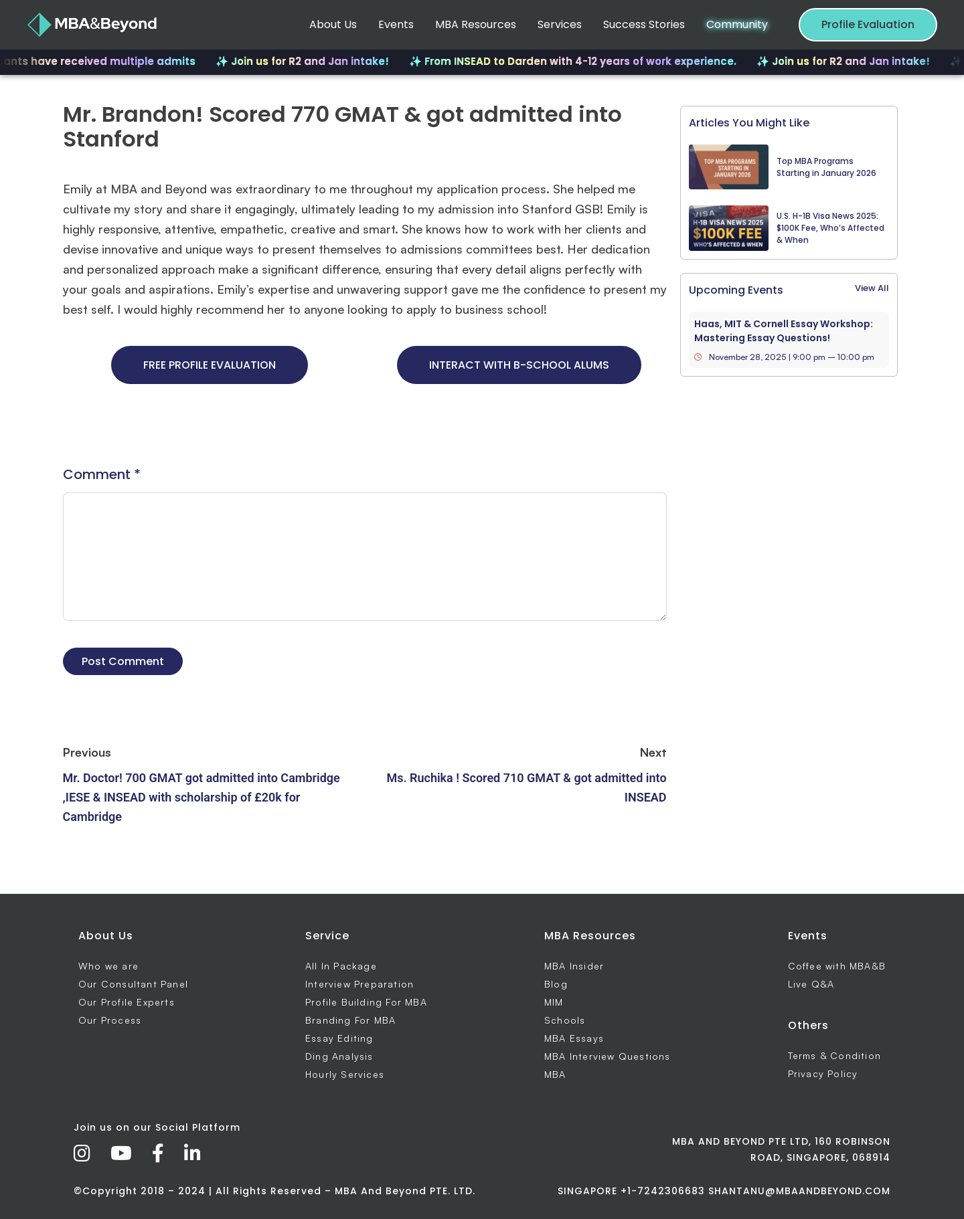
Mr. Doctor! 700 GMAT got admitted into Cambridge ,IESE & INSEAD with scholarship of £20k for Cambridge (201, 797)
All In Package (341, 965)
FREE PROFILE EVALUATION (209, 365)
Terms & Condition (834, 1055)
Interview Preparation (359, 984)
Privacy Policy (823, 1073)
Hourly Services (344, 1074)
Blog (556, 984)
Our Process (109, 1020)
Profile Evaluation (867, 24)
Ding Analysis (339, 1056)
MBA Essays (574, 1038)
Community (737, 24)
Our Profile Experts (126, 1002)
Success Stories (644, 24)
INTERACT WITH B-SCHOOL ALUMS (519, 365)
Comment (102, 474)
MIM (554, 1002)
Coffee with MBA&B (837, 965)
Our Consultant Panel (133, 984)
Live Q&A (811, 984)
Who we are (108, 965)
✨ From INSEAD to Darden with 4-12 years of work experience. (580, 61)
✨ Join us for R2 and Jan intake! (309, 61)
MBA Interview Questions (607, 1056)
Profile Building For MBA (366, 1002)
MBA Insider (574, 965)
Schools (564, 1020)
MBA (555, 1074)
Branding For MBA (350, 1020)
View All (872, 288)
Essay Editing (339, 1038)
